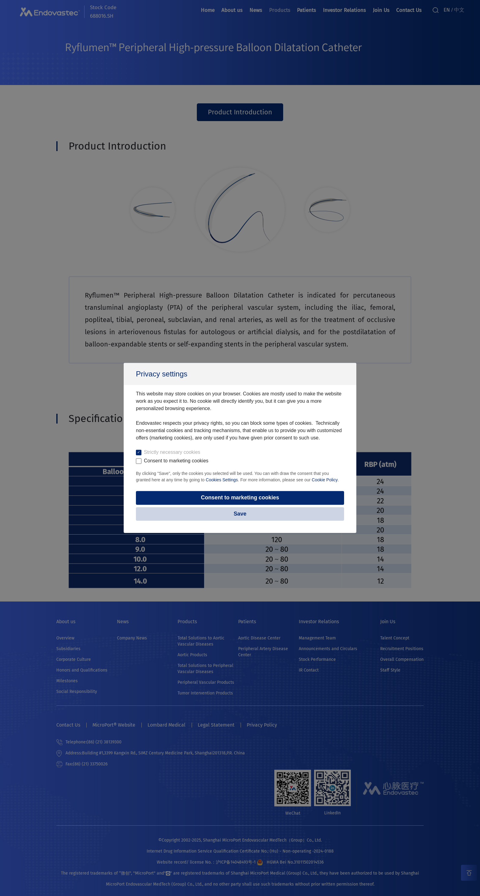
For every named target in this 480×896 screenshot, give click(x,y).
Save (240, 514)
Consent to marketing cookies (240, 498)
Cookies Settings (222, 479)
